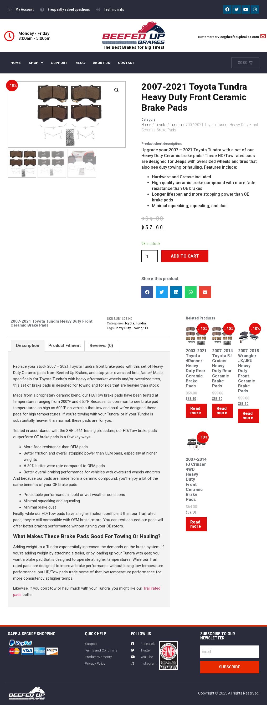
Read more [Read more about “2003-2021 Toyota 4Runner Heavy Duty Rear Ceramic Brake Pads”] (195, 410)
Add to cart (185, 256)
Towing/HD (140, 328)
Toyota (160, 124)
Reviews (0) (101, 345)
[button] (147, 292)
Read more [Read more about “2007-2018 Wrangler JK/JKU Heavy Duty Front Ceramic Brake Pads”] (248, 415)
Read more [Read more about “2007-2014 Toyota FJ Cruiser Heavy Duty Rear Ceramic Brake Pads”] (222, 410)
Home (146, 124)
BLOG (80, 63)
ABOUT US (101, 63)
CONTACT (126, 63)
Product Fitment (64, 345)
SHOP (36, 62)
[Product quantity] (149, 256)
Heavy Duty (123, 328)
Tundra (176, 124)
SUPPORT (59, 63)
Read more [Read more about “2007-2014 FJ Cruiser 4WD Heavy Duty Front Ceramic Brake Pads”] (195, 524)
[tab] (27, 345)
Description (27, 345)
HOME (16, 63)
